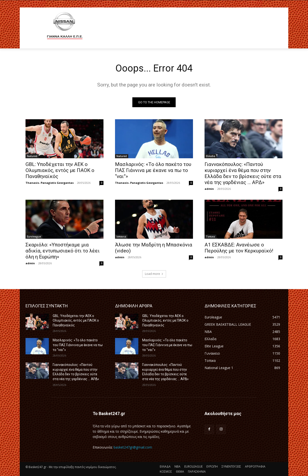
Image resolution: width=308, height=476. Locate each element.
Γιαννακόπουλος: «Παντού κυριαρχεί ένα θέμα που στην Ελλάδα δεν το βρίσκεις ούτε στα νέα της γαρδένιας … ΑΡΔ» (243, 173)
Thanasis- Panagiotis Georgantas (50, 183)
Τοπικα (210, 236)
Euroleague (34, 236)
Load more (154, 274)
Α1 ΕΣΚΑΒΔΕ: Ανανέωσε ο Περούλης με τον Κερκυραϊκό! (239, 248)
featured (32, 156)
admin (209, 189)
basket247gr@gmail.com (133, 447)
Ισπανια (121, 236)
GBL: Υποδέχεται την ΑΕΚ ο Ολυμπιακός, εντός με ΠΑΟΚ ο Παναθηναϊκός (60, 170)
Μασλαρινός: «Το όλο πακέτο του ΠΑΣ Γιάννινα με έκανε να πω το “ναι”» (153, 170)
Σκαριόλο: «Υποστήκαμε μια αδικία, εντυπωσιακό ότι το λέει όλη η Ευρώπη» (63, 251)
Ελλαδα (210, 156)
